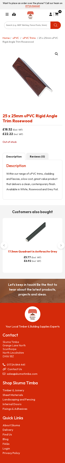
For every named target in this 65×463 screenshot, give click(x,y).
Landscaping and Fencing (19, 399)
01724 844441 (32, 6)
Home (6, 38)
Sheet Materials (13, 395)
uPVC (16, 38)
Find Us (7, 434)
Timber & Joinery (13, 390)
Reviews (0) (37, 156)
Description (14, 156)
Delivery (8, 429)
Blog (5, 439)
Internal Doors (12, 404)
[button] (56, 54)
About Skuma (11, 425)
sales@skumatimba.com (20, 374)
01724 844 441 (14, 364)
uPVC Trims (29, 38)
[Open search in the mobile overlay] (32, 25)
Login (6, 448)
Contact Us (12, 369)
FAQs (6, 443)
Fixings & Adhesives (15, 408)
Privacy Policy (11, 453)
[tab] (14, 156)
